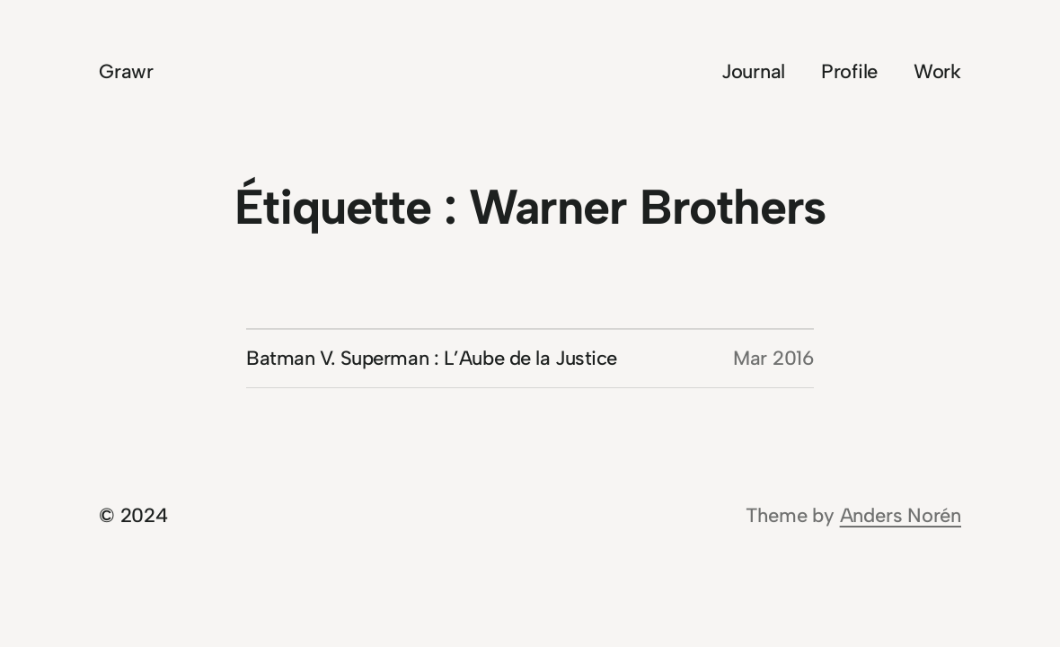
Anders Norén (900, 515)
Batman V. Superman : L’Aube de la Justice (431, 358)
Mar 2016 (773, 358)
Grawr (126, 71)
